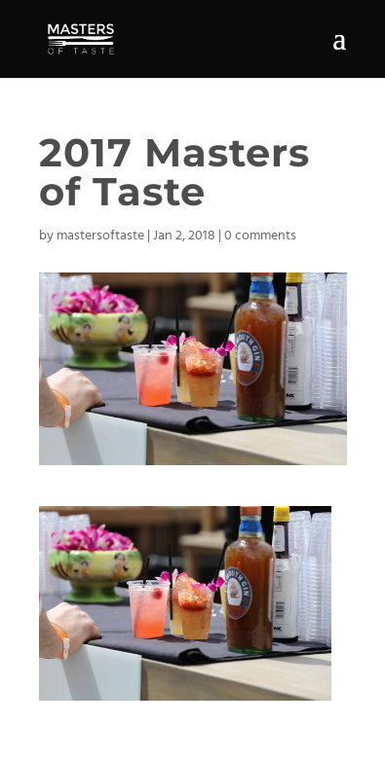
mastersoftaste (100, 236)
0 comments (260, 236)
